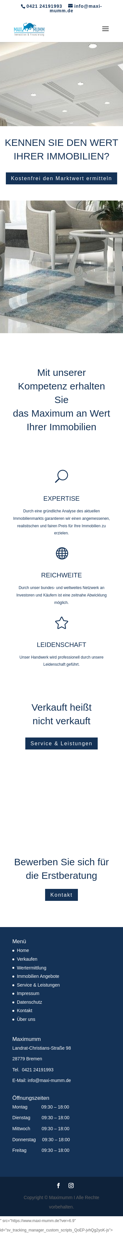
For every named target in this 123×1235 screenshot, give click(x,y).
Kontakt (61, 895)
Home (23, 950)
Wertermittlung (31, 967)
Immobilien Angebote (38, 976)
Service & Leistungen (61, 743)
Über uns (26, 1019)
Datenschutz (29, 1002)
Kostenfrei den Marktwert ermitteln (61, 178)
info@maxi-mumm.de (49, 1080)
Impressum (28, 993)
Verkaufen (27, 959)
